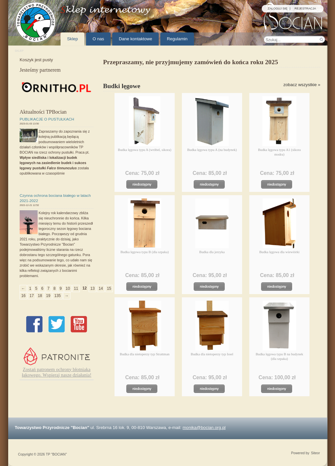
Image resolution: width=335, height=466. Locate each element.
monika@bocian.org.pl (204, 427)
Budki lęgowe (121, 85)
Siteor (315, 453)
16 (23, 295)
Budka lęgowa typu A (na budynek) (212, 150)
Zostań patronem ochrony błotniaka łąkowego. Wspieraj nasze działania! (57, 372)
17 (31, 295)
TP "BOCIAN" (56, 454)
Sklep (19, 50)
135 (57, 295)
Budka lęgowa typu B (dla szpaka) (144, 252)
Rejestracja (305, 8)
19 (48, 295)
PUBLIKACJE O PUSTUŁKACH (47, 119)
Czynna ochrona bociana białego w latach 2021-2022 (55, 197)
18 (40, 295)
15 (109, 288)
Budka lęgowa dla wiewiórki (279, 252)
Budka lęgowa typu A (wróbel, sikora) (144, 150)
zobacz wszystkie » (301, 84)
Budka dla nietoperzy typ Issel (212, 354)
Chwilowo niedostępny (144, 184)
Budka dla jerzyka (212, 252)
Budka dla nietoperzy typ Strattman (144, 354)
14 (100, 288)
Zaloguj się (277, 8)
